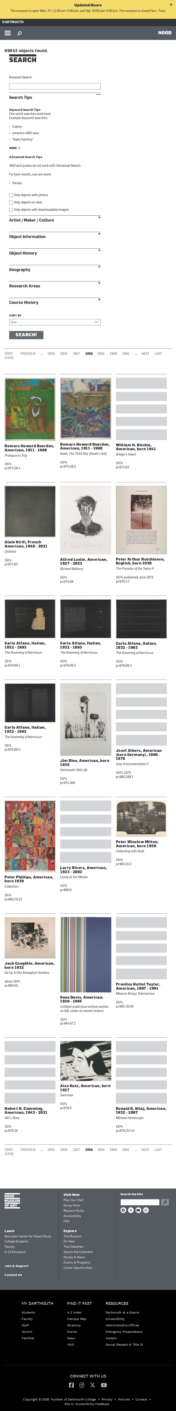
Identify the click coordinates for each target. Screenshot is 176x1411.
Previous (28, 354)
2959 (100, 354)
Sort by (15, 315)
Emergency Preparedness (124, 1332)
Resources (117, 1303)
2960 (113, 354)
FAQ (66, 1221)
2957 (76, 354)
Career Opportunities (78, 1268)
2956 (63, 354)
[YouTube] (104, 1385)
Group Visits (72, 1205)
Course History (23, 302)
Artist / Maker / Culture (31, 220)
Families (28, 1338)
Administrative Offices (122, 1325)
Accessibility (72, 1216)
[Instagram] (81, 1385)
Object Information (27, 236)
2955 (51, 354)
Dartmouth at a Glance (122, 1312)
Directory (74, 1325)
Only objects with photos (31, 195)
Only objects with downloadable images (41, 210)
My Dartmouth (37, 1303)
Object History (23, 253)
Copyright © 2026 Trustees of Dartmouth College (59, 1399)
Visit (70, 1344)
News (71, 1338)
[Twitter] (92, 1385)
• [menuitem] (98, 1399)
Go (165, 1202)
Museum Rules (74, 1211)
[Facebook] (71, 1385)
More (13, 148)
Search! (26, 335)
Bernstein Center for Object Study (28, 1236)
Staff (25, 1325)
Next (145, 354)
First (9, 354)
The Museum (73, 1236)
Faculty (10, 1247)
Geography (19, 269)
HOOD (164, 32)
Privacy (107, 1399)
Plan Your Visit (73, 1200)
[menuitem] (39, 1321)
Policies (124, 1399)
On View (69, 1241)
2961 (125, 354)
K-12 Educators (15, 1252)
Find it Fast (79, 1303)
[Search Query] (140, 1202)
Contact (141, 1399)
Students (28, 1312)
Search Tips (20, 97)
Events (72, 1332)
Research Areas (24, 286)
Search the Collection (78, 1252)
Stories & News (74, 1257)
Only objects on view (28, 202)
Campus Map (76, 1319)
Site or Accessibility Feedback (86, 1404)
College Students (16, 1241)
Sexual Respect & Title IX (124, 1344)
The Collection (73, 1247)
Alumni (27, 1332)
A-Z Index (74, 1312)
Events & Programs (77, 1262)
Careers (111, 1338)
